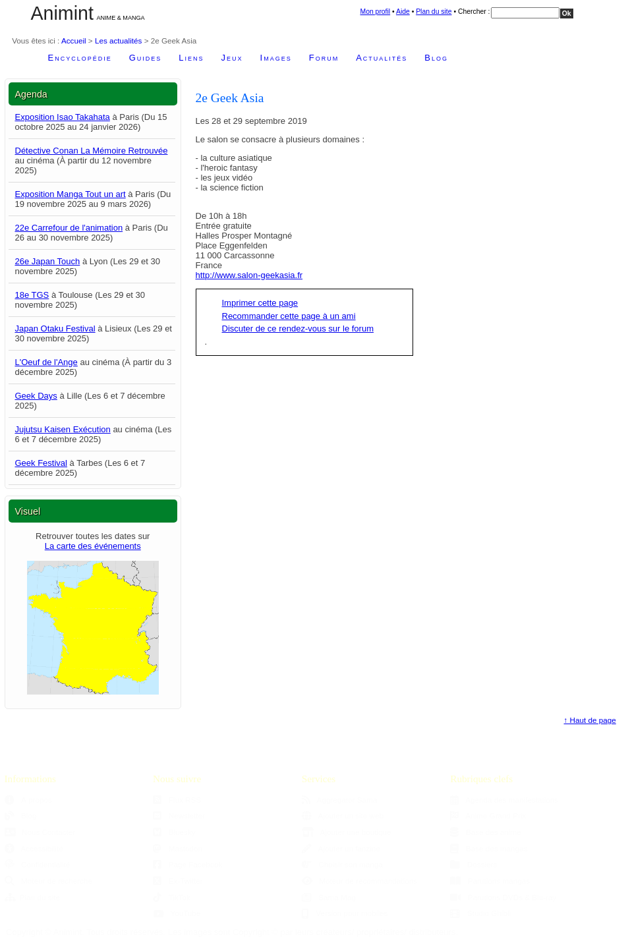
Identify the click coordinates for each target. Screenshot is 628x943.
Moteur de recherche (48, 880)
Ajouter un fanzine (341, 848)
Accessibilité (34, 848)
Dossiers (473, 864)
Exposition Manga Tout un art (70, 194)
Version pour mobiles (345, 913)
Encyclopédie (80, 58)
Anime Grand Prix (488, 815)
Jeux (232, 58)
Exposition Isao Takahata (62, 117)
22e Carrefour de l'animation (69, 228)
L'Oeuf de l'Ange (46, 362)
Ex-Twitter (178, 880)
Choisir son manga (342, 864)
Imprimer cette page (260, 303)
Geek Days (36, 396)
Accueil (73, 40)
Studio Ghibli (480, 913)
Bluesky (174, 832)
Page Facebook (187, 864)
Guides (145, 58)
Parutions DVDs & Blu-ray (503, 897)
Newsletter (179, 815)
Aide (403, 11)
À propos (28, 799)
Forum (324, 58)
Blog (436, 58)
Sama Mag (329, 897)
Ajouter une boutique (346, 832)
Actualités (381, 58)
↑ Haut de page (590, 720)
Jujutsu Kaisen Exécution (63, 429)
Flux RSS (177, 799)
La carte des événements (93, 546)
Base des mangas (488, 848)
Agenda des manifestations (504, 799)
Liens (191, 58)
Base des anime (485, 832)
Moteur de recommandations (359, 880)
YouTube (176, 913)
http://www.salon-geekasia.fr (249, 275)
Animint (62, 13)
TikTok (171, 897)
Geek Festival (41, 463)
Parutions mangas (490, 880)
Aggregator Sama (340, 799)
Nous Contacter (40, 832)
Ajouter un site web (343, 815)
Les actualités (118, 40)
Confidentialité (38, 864)
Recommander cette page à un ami (289, 316)
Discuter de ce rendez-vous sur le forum (298, 328)
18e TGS (32, 295)
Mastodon (177, 848)
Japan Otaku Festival (55, 328)
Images (276, 58)
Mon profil (375, 11)
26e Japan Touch (47, 261)
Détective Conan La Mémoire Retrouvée (91, 151)
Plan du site (433, 11)
